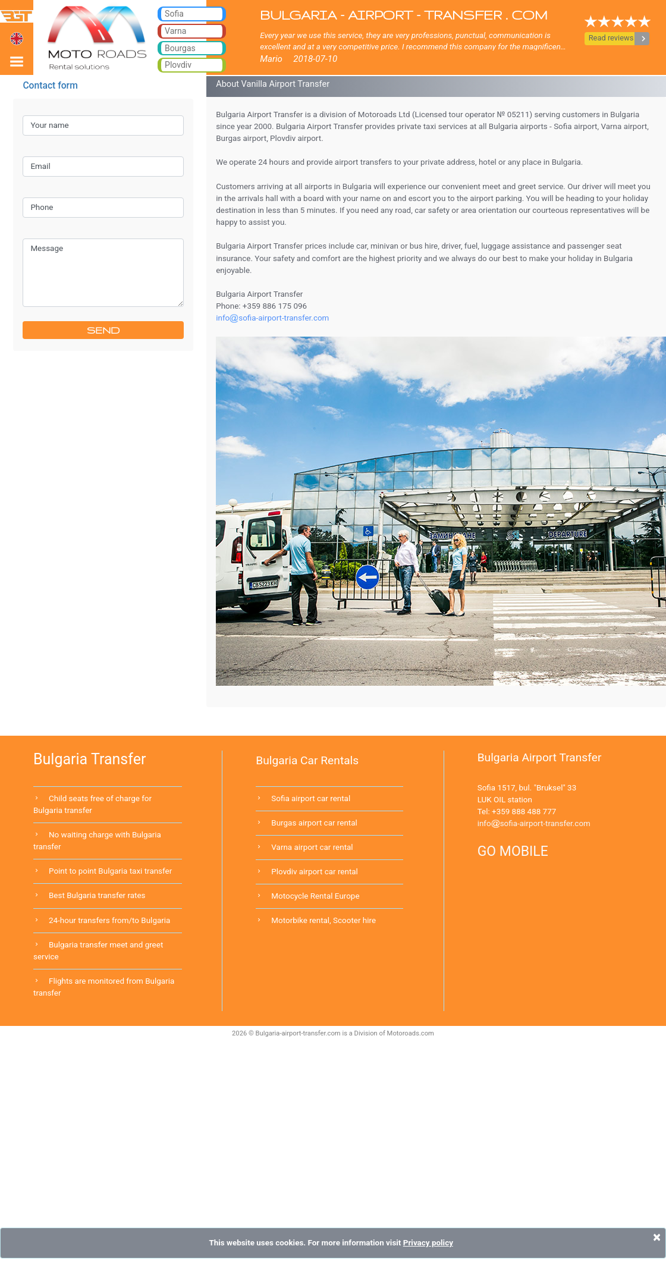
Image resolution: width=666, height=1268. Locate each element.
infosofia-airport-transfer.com (533, 823)
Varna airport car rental (312, 847)
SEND (103, 330)
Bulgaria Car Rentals (307, 760)
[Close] (656, 1237)
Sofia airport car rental (310, 798)
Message (103, 272)
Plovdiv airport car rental (314, 871)
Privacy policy (428, 1242)
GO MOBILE (512, 851)
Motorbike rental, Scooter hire (323, 920)
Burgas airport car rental (314, 822)
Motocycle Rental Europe (315, 896)
